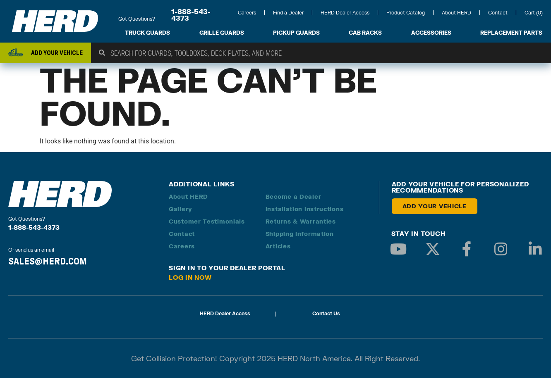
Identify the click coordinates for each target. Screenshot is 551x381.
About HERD (456, 13)
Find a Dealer (288, 13)
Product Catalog (405, 13)
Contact (498, 13)
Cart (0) (534, 13)
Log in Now (190, 280)
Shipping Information (300, 236)
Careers (247, 13)
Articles (278, 248)
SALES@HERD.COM (47, 263)
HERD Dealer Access (345, 13)
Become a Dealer (293, 199)
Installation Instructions (305, 211)
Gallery (180, 211)
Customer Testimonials (207, 224)
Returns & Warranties (301, 224)
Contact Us (326, 316)
